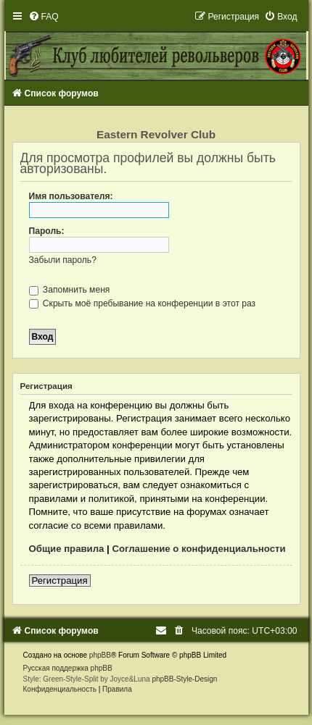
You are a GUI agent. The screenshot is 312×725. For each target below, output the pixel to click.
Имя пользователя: (71, 196)
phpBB (100, 655)
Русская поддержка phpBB (67, 668)
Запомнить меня (69, 290)
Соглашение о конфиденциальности (198, 548)
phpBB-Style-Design (184, 679)
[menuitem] (43, 17)
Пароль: (47, 231)
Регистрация (60, 580)
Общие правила (66, 548)
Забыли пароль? (63, 260)
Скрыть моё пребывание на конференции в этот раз (142, 303)
